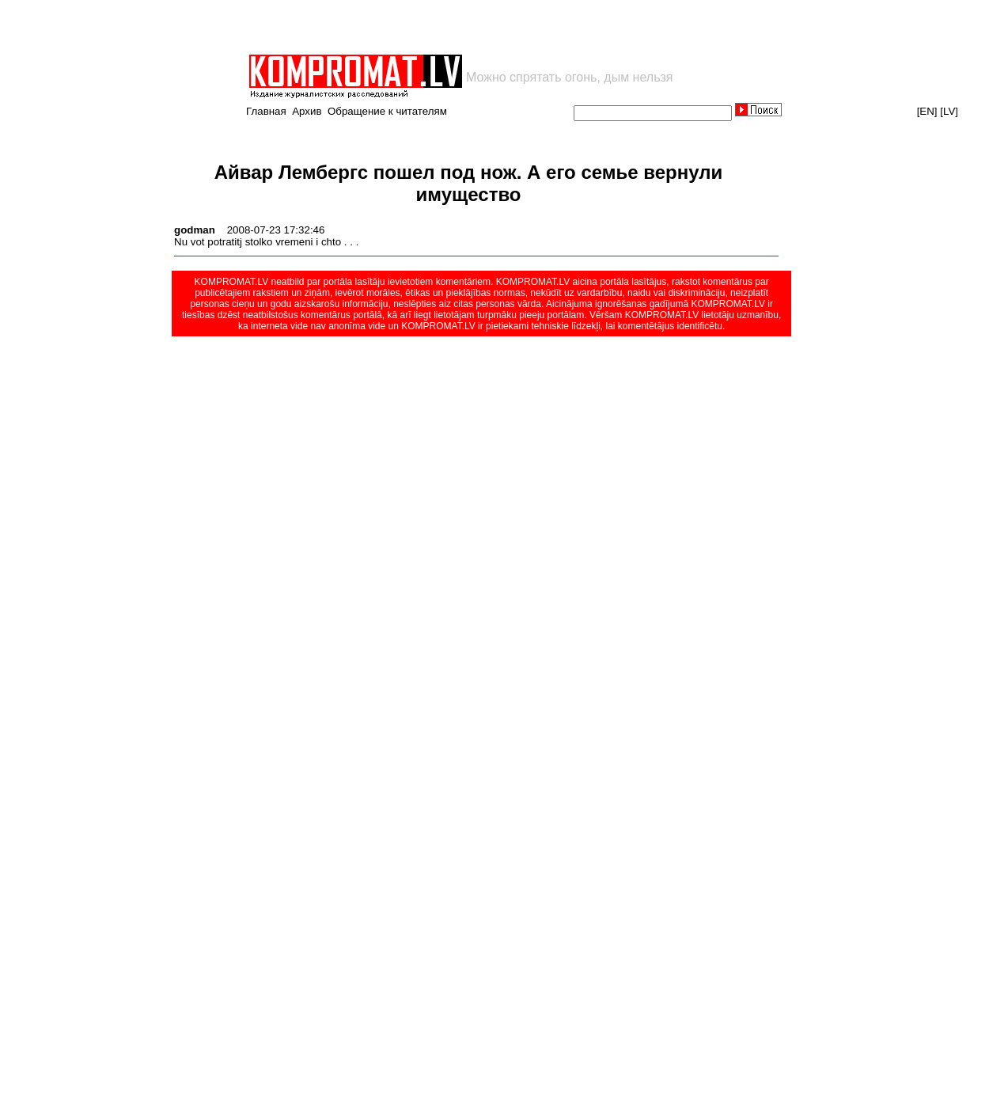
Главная (266, 111)
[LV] (949, 111)
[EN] (927, 111)
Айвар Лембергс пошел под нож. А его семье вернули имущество (468, 183)
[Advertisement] (432, 27)
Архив (306, 111)
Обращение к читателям (387, 111)
